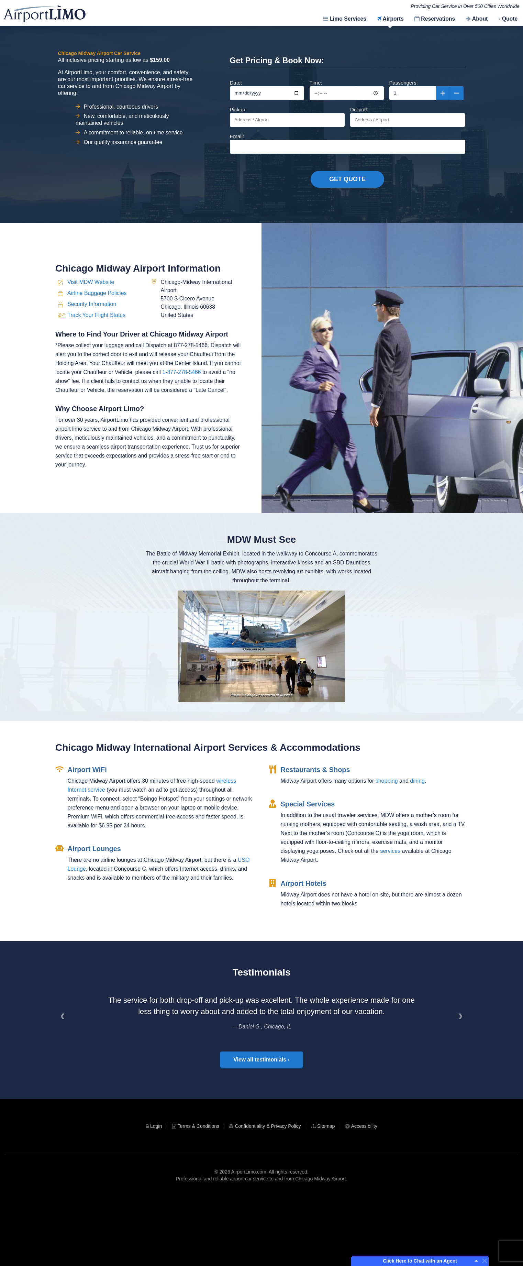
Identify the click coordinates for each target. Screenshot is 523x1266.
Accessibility (364, 1195)
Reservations (438, 19)
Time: (347, 90)
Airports (393, 19)
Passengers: (426, 90)
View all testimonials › (261, 1129)
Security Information (91, 384)
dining (417, 867)
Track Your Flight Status (96, 395)
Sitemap (326, 1195)
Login (156, 1195)
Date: (267, 90)
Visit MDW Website (90, 362)
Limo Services (348, 19)
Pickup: (287, 117)
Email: (347, 143)
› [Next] (463, 1088)
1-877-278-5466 (181, 452)
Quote (510, 19)
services (390, 937)
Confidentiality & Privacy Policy (268, 1195)
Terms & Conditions (198, 1195)
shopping (387, 867)
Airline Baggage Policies (97, 373)
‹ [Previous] (65, 1088)
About (480, 19)
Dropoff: (407, 117)
